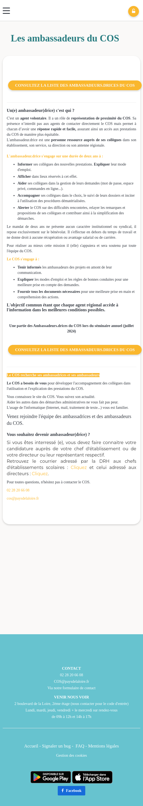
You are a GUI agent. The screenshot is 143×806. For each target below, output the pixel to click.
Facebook (71, 791)
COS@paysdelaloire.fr (71, 681)
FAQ (80, 746)
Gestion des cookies (71, 755)
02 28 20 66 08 (18, 490)
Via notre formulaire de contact (71, 688)
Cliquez (79, 467)
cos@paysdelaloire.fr (23, 498)
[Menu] (6, 11)
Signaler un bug (57, 746)
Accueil (31, 746)
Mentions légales (103, 746)
